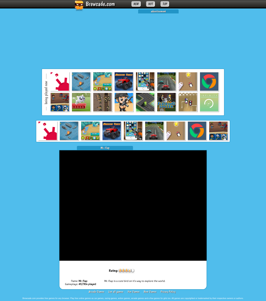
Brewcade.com (100, 3)
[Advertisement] (133, 39)
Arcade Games (96, 291)
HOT (150, 4)
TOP (164, 4)
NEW (136, 4)
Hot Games (133, 291)
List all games (115, 291)
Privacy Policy (168, 291)
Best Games (150, 291)
